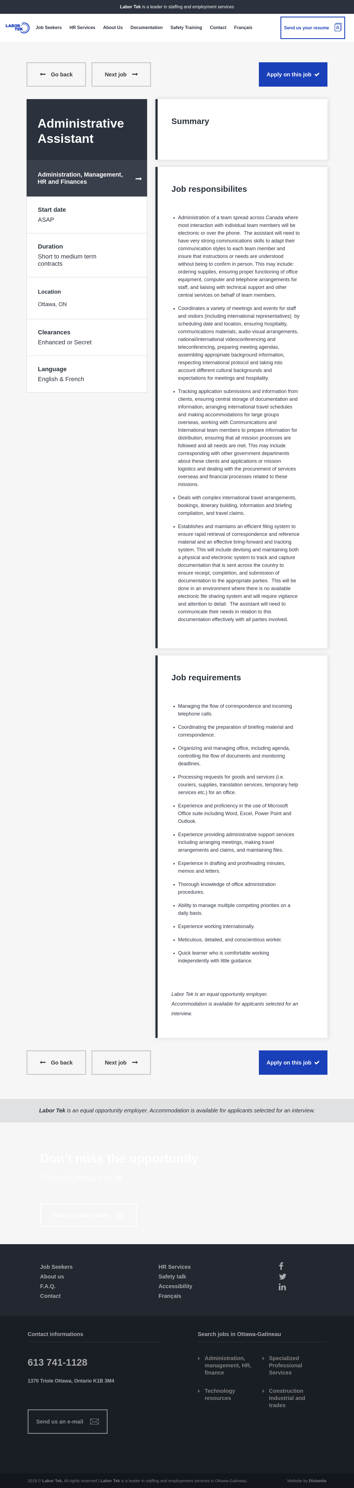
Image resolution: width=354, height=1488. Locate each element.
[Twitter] (301, 1277)
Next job (116, 74)
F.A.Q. (48, 1286)
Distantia (317, 1480)
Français (169, 1296)
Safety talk (172, 1276)
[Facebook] (301, 1267)
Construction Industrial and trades (287, 1398)
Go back (62, 74)
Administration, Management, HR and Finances (80, 178)
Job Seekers (56, 1267)
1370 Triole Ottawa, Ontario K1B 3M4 (71, 1381)
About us (52, 1276)
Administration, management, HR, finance (228, 1365)
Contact (50, 1296)
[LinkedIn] (301, 1288)
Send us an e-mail (59, 1422)
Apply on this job (289, 74)
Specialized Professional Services (285, 1365)
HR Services (174, 1267)
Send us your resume (306, 27)
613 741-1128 (57, 1362)
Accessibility (175, 1286)
